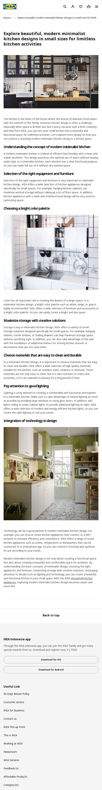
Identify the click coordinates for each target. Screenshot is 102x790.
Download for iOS (51, 659)
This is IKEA (10, 735)
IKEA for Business (14, 710)
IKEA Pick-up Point (14, 727)
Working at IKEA (13, 743)
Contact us (10, 718)
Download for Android (51, 669)
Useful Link (12, 686)
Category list (11, 785)
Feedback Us (11, 768)
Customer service (14, 702)
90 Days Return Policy (16, 694)
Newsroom (10, 751)
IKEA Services (11, 760)
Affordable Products (15, 776)
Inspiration (8, 17)
